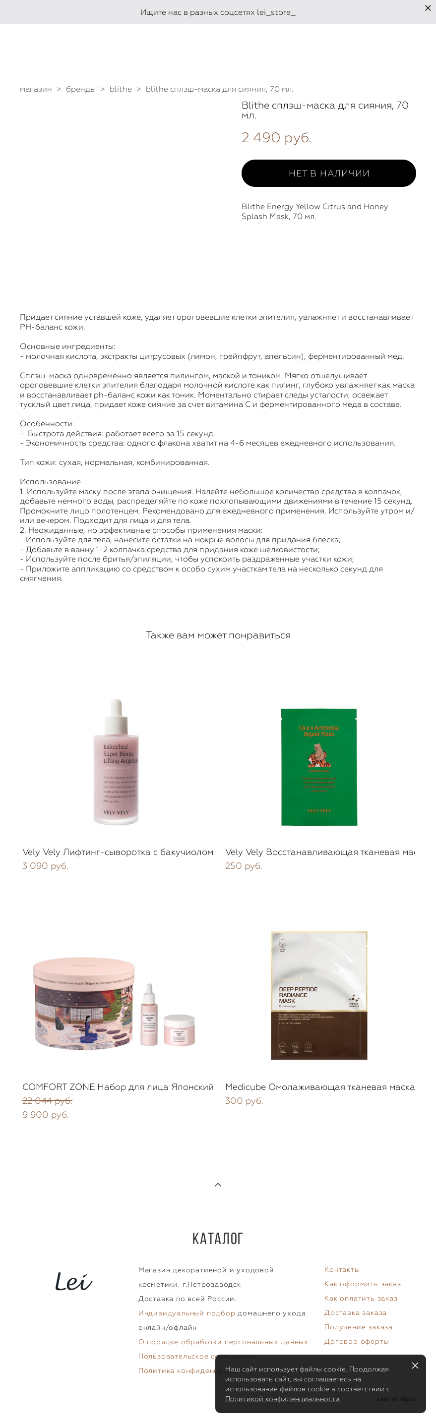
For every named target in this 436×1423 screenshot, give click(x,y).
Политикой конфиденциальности (282, 1399)
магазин (36, 89)
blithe (121, 89)
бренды (81, 89)
